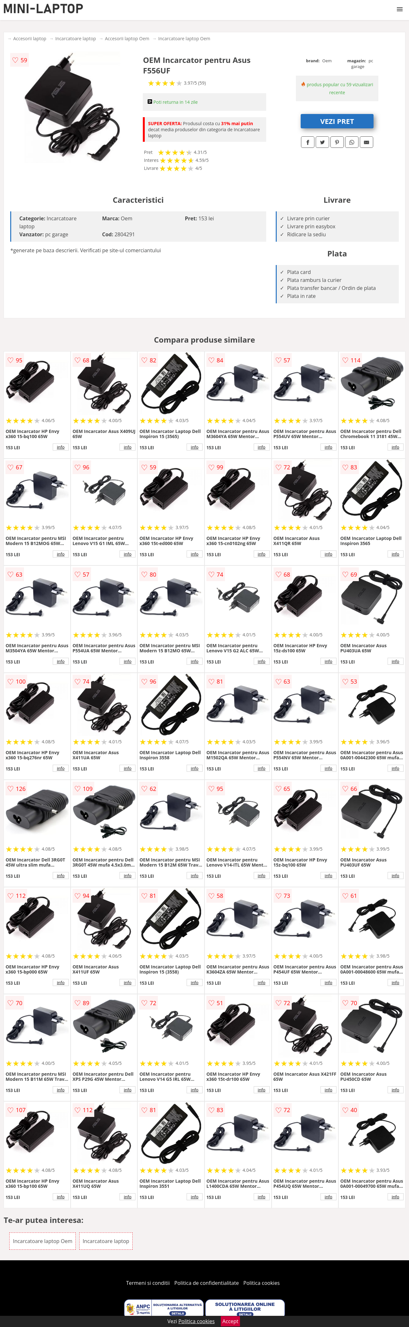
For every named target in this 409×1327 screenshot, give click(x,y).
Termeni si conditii (148, 1282)
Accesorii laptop (29, 38)
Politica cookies (261, 1282)
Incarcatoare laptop (75, 38)
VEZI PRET (337, 121)
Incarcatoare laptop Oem (184, 38)
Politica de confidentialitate (206, 1282)
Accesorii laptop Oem (127, 38)
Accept (230, 1321)
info (61, 447)
